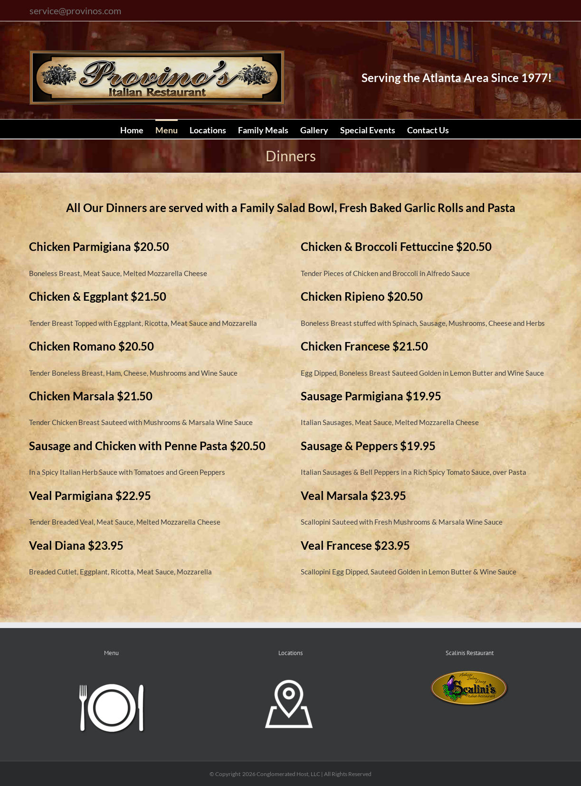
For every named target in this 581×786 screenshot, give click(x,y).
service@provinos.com (75, 10)
